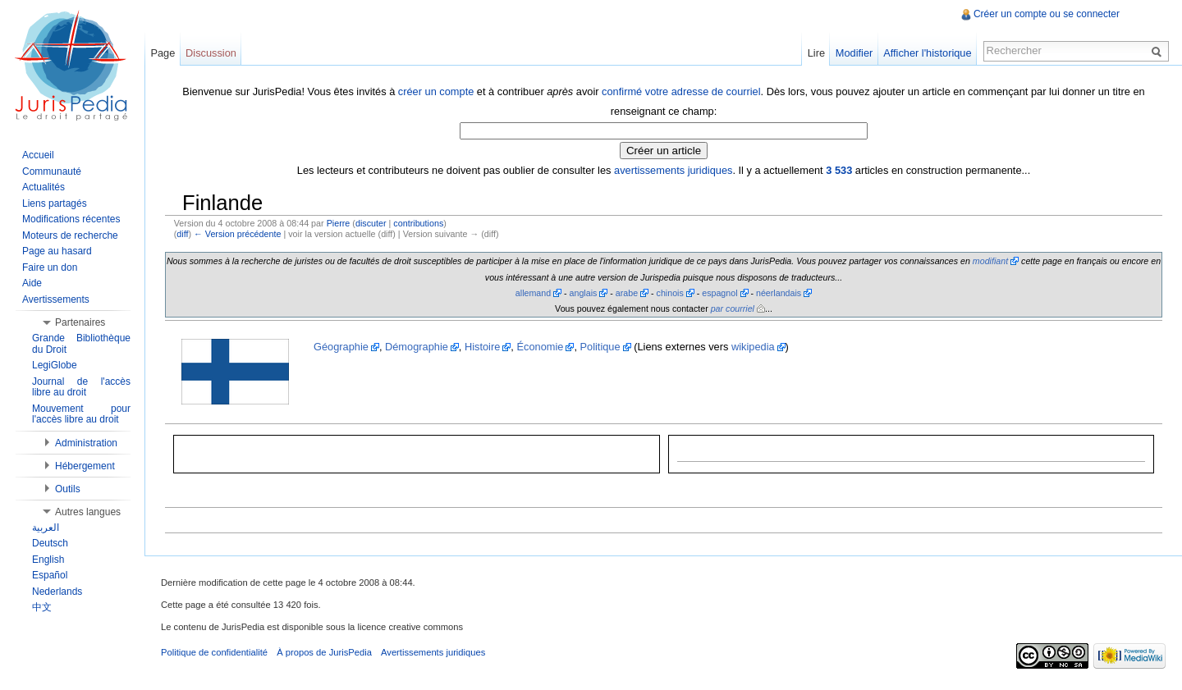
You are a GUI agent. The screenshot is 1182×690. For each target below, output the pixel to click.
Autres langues (88, 512)
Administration (86, 443)
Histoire (482, 346)
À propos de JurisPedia (324, 652)
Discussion (211, 53)
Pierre (338, 223)
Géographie (341, 346)
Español (49, 575)
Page (162, 53)
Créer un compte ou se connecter (1047, 14)
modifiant (990, 261)
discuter (371, 223)
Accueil (38, 155)
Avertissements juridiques (433, 652)
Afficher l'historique (927, 53)
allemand (533, 293)
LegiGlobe (54, 365)
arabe (627, 293)
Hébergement (85, 466)
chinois (670, 293)
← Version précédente (237, 234)
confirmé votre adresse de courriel (681, 91)
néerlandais (778, 293)
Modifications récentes (71, 219)
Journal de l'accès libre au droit (81, 387)
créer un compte (436, 91)
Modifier (854, 53)
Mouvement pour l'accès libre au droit (81, 414)
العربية (45, 527)
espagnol (719, 293)
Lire (816, 53)
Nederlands (57, 591)
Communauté (51, 171)
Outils (67, 489)
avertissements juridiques (673, 170)
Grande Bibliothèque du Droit (81, 343)
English (48, 559)
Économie (539, 346)
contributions (418, 223)
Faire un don (49, 267)
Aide (32, 283)
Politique (600, 346)
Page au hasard (57, 251)
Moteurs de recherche (70, 235)
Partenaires (80, 322)
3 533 (839, 170)
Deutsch (50, 543)
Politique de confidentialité (214, 652)
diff (182, 234)
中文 (42, 607)
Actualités (43, 187)
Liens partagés (54, 203)
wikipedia (753, 346)
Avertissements (55, 299)
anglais (584, 293)
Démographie (416, 346)
